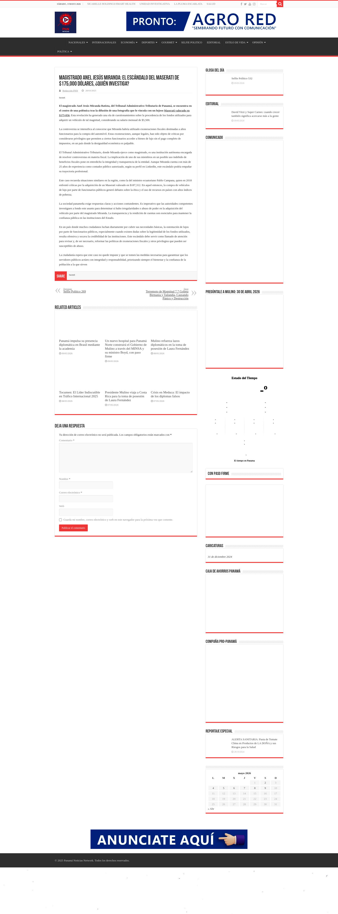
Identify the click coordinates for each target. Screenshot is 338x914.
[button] (214, 510)
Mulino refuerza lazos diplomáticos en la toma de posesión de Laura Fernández (170, 344)
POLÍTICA (63, 51)
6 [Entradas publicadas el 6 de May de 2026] (234, 788)
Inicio (60, 42)
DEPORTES (148, 42)
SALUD (211, 3)
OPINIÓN (257, 42)
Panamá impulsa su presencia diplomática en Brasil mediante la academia (79, 344)
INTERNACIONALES (104, 42)
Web (61, 506)
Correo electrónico (70, 492)
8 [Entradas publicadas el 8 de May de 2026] (255, 788)
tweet (62, 97)
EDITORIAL (214, 42)
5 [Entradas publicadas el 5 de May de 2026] (223, 788)
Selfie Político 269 (85, 290)
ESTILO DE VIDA (235, 42)
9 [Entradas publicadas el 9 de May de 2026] (265, 788)
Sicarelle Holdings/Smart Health (111, 3)
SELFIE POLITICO (191, 42)
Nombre (64, 478)
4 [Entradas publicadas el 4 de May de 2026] (213, 788)
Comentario (66, 440)
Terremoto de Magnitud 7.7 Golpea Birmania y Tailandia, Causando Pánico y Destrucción (166, 293)
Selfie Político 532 (242, 78)
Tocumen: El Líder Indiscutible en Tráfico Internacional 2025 (79, 394)
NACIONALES (77, 42)
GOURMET (167, 42)
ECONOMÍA (128, 42)
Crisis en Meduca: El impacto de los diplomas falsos (170, 394)
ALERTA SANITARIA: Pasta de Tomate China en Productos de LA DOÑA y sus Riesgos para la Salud (254, 743)
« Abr (211, 808)
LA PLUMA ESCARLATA (188, 3)
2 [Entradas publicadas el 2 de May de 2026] (265, 782)
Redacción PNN (70, 90)
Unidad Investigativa (155, 3)
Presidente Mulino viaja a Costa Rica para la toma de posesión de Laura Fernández (126, 396)
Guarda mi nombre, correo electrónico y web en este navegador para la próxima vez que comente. (118, 519)
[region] (244, 512)
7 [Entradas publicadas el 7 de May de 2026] (244, 788)
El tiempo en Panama (244, 460)
